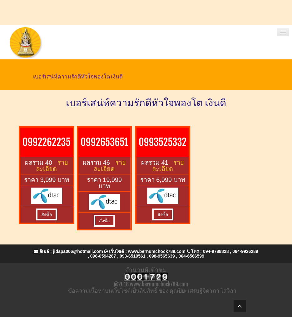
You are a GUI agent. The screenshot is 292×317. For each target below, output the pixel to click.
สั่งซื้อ (46, 214)
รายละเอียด (52, 165)
